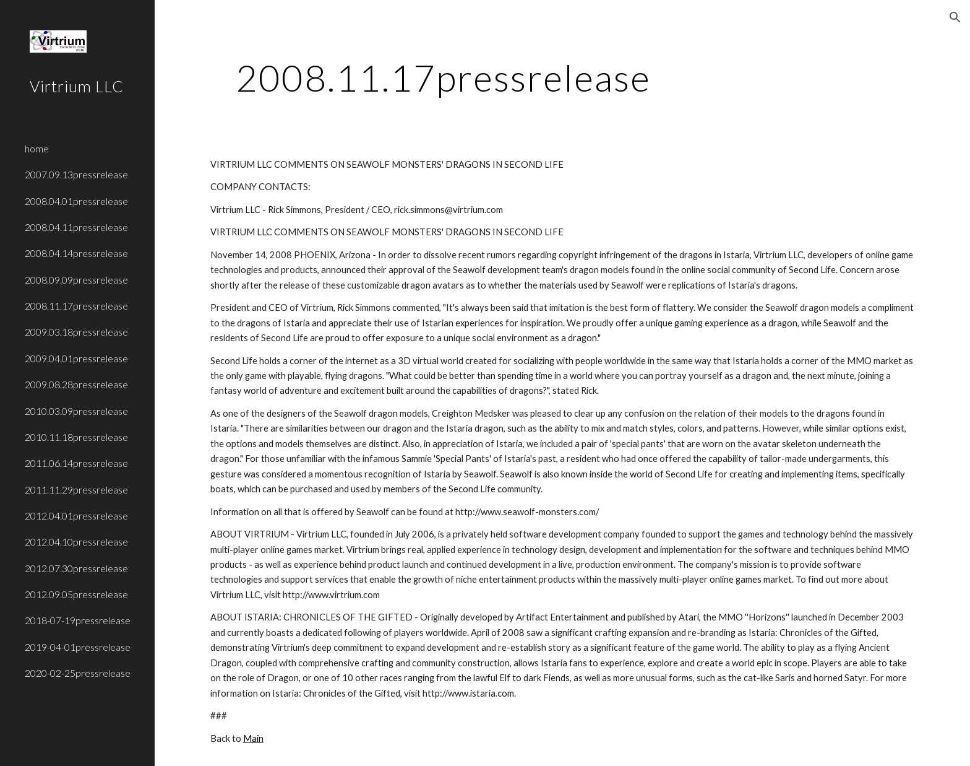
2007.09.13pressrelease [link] (76, 174)
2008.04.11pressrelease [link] (76, 227)
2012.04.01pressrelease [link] (76, 515)
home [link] (37, 148)
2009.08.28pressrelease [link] (76, 384)
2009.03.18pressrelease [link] (76, 331)
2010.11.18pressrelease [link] (76, 437)
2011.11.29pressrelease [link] (76, 489)
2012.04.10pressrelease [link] (76, 541)
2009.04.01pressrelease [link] (76, 358)
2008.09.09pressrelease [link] (76, 279)
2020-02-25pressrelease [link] (78, 673)
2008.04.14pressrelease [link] (76, 253)
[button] (955, 17)
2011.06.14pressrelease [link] (76, 463)
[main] (443, 77)
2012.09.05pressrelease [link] (76, 594)
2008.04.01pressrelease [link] (76, 201)
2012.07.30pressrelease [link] (76, 568)
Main (253, 738)
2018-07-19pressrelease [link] (78, 620)
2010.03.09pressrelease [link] (76, 411)
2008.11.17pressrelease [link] (76, 305)
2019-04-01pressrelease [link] (78, 647)
